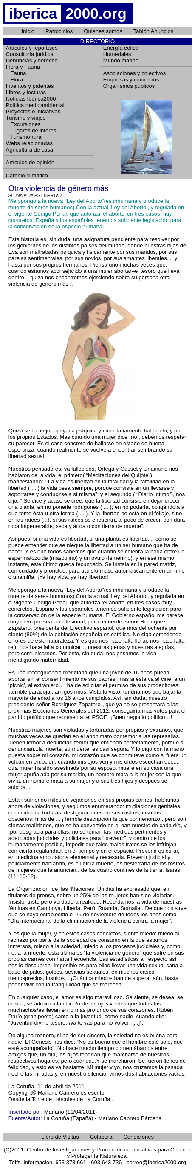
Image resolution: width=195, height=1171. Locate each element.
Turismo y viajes (25, 118)
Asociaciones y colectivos (134, 73)
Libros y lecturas (26, 92)
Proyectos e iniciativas (33, 111)
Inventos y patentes (30, 86)
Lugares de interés (31, 130)
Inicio (28, 31)
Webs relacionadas (29, 143)
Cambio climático (27, 175)
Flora (14, 79)
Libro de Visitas (60, 1137)
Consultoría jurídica (30, 54)
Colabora (101, 1137)
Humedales (117, 54)
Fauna (16, 73)
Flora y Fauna (23, 67)
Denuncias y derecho (32, 60)
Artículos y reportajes (32, 48)
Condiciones (138, 1137)
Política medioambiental (35, 105)
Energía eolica (120, 48)
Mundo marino (120, 60)
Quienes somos (103, 31)
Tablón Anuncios (153, 31)
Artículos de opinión (30, 162)
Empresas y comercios (131, 79)
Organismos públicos (129, 86)
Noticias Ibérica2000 (31, 98)
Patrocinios (59, 31)
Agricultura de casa (29, 149)
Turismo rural (24, 137)
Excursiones (23, 124)
